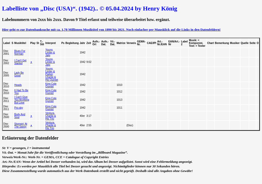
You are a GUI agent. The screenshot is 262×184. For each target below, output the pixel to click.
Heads (18, 85)
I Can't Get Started (20, 62)
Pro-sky (18, 107)
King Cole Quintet (50, 85)
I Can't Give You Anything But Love (21, 100)
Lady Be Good (19, 74)
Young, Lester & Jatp (50, 52)
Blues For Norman (19, 52)
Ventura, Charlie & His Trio (50, 116)
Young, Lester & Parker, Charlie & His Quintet (51, 74)
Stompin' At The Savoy (20, 125)
